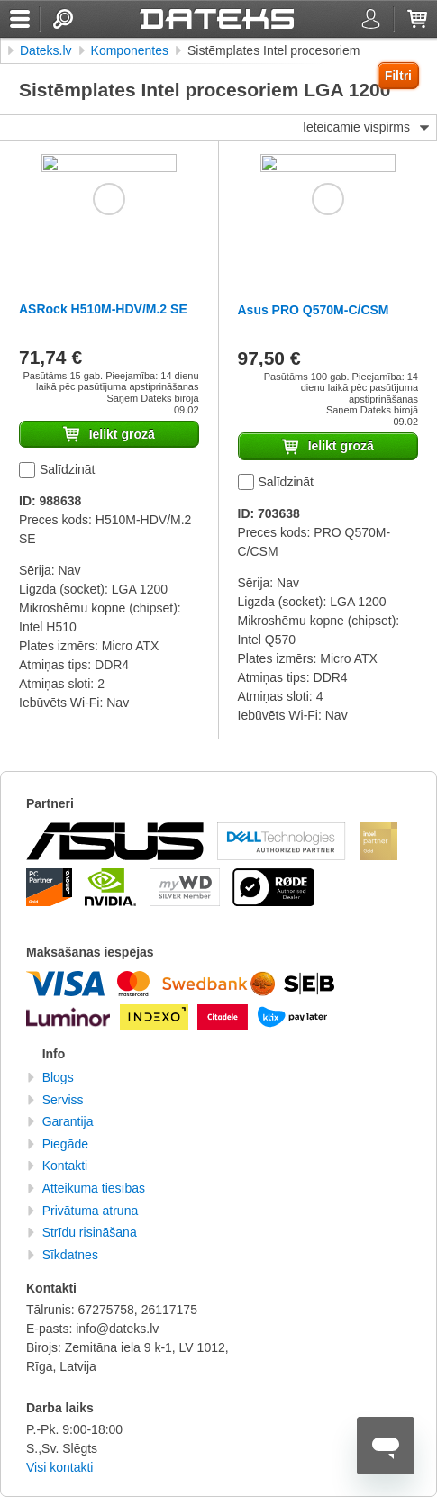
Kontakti (65, 1165)
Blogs (58, 1077)
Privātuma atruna (90, 1210)
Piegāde (65, 1144)
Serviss (63, 1100)
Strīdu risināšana (89, 1232)
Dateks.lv (46, 50)
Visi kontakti (59, 1467)
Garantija (68, 1121)
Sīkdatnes (70, 1255)
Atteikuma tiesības (93, 1188)
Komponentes (129, 50)
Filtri (398, 75)
